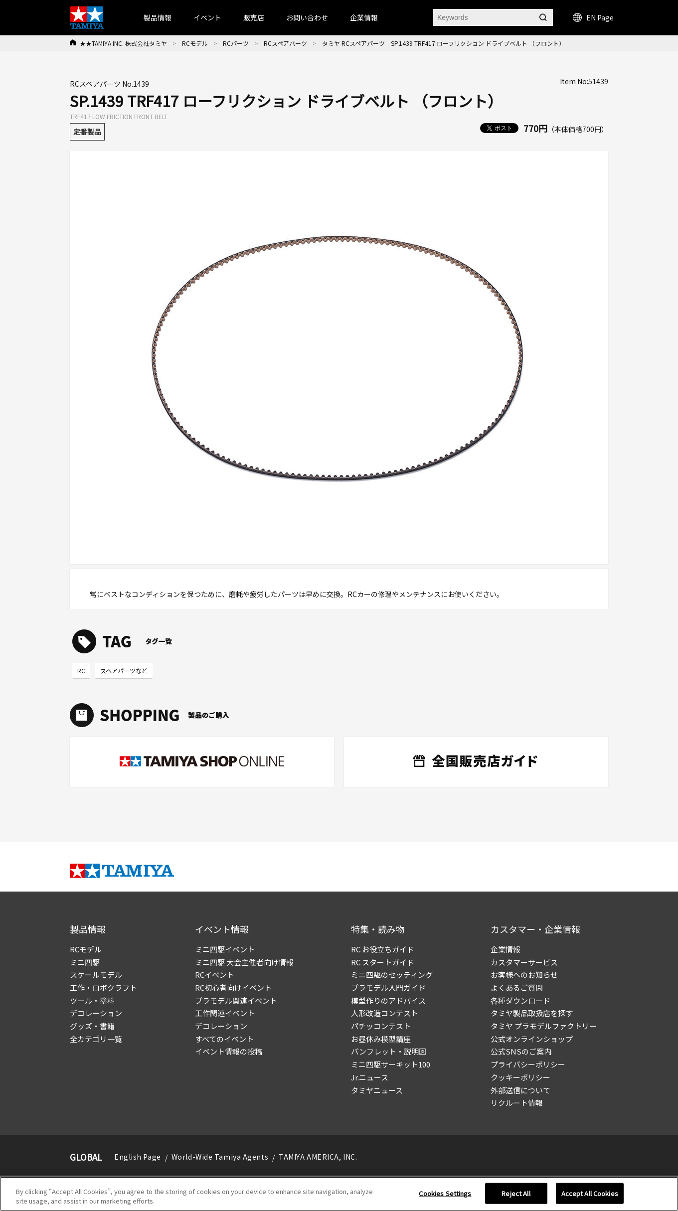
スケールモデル (96, 974)
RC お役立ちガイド (382, 949)
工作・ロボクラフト (103, 987)
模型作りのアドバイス (388, 1000)
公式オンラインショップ (532, 1039)
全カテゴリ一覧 (96, 1039)
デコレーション (96, 1013)
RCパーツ (236, 43)
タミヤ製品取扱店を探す (532, 1013)
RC (81, 670)
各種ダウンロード (520, 1000)
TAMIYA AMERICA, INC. (318, 1157)
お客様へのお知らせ (524, 974)
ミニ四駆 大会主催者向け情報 (244, 962)
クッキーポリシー (520, 1077)
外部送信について (520, 1090)
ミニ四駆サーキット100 (390, 1064)
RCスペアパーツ (285, 43)
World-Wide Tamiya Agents (219, 1157)
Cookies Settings (445, 1193)
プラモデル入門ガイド (388, 987)
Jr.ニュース (369, 1077)
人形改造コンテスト (384, 1013)
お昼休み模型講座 (381, 1039)
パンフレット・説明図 (388, 1051)
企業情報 (505, 949)
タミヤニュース (377, 1090)
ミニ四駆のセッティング (392, 974)
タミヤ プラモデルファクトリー (544, 1026)
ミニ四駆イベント (225, 949)
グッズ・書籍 (92, 1026)
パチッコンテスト (381, 1026)
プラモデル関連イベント (236, 1000)
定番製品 (87, 132)
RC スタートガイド (382, 962)
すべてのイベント (224, 1039)
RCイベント (214, 974)
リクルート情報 (517, 1102)
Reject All (516, 1193)
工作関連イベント (225, 1013)
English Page (137, 1157)
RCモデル (195, 43)
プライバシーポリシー (528, 1064)
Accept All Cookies (589, 1193)
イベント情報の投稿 (228, 1051)
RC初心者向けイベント (233, 987)
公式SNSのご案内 (521, 1051)
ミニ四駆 (85, 962)
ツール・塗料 (92, 1000)
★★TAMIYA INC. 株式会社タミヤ (123, 43)
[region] (339, 1194)
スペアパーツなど (124, 670)
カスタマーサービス (524, 962)
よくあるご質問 (517, 987)
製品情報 (157, 17)
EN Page (593, 17)
